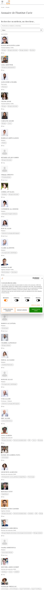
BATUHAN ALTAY (7, 491)
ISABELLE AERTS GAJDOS (10, 138)
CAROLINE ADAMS (7, 121)
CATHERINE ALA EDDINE (9, 209)
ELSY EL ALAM (6, 228)
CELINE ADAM (6, 101)
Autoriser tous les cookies (36, 310)
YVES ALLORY (6, 399)
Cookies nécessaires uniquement (8, 310)
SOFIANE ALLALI (7, 379)
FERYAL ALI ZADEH (7, 360)
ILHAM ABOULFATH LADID (10, 45)
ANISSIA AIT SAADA (7, 192)
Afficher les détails (35, 305)
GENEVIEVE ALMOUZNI (9, 472)
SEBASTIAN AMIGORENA (9, 528)
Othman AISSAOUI (7, 174)
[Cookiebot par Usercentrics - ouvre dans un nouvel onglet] (33, 278)
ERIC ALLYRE (5, 418)
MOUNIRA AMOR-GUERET (10, 567)
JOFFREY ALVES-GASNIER (10, 509)
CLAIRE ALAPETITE (7, 248)
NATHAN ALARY (6, 267)
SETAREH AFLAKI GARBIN (10, 157)
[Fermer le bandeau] (42, 278)
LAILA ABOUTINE (7, 65)
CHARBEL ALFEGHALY (8, 343)
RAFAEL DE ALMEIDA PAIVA (10, 455)
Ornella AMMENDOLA (8, 547)
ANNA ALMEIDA (6, 435)
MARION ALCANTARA (8, 323)
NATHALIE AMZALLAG (8, 586)
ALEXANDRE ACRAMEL (9, 82)
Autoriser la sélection (22, 309)
